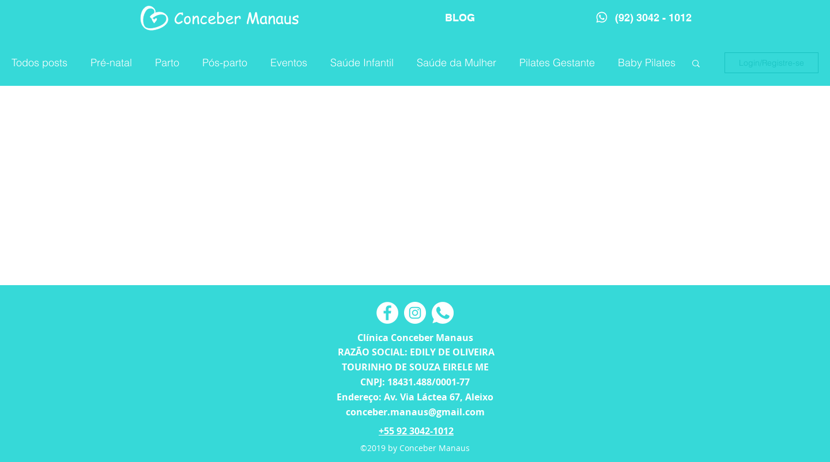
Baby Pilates (647, 62)
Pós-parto (224, 62)
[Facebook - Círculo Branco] (387, 313)
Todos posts (39, 62)
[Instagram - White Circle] (415, 313)
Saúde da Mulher (456, 62)
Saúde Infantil (362, 62)
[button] (696, 64)
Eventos (288, 62)
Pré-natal (111, 62)
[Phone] (601, 17)
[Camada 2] (443, 313)
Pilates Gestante (557, 62)
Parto (167, 62)
